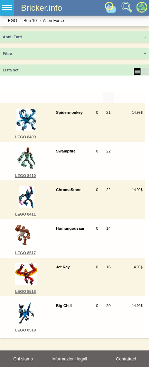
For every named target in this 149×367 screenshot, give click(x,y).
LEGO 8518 (25, 291)
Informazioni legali (69, 358)
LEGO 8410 (25, 175)
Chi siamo (23, 358)
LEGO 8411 (25, 214)
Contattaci (126, 358)
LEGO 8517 (25, 253)
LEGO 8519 (25, 330)
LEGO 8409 (25, 137)
